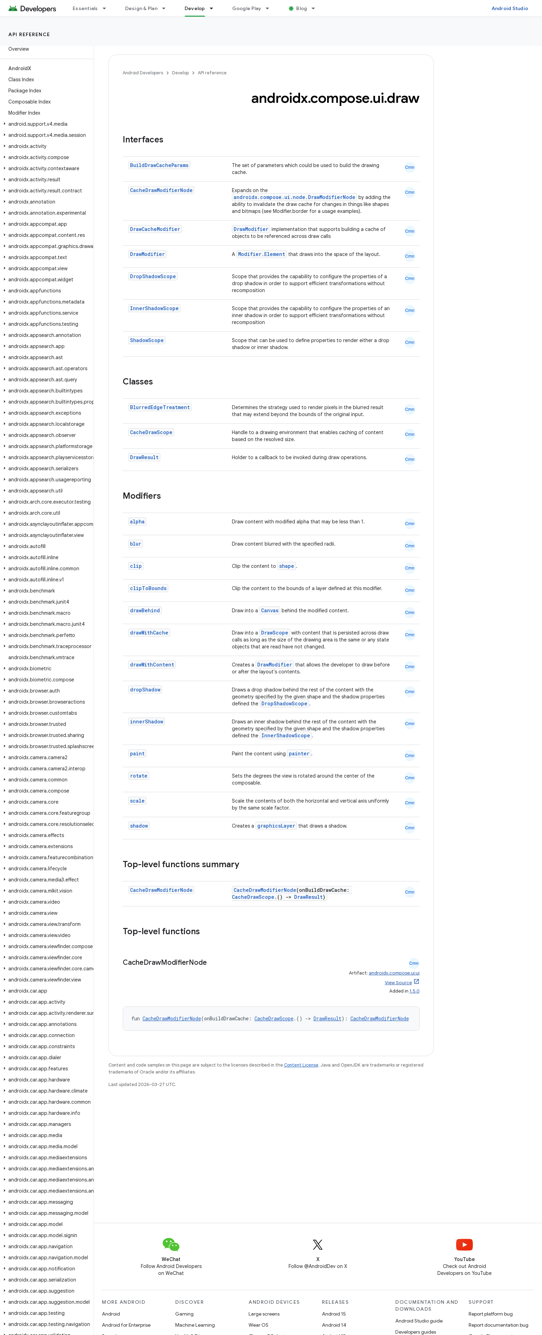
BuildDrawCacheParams (159, 165)
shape (286, 566)
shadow (139, 825)
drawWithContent (152, 664)
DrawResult (144, 457)
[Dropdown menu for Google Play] (270, 8)
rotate (138, 775)
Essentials (85, 8)
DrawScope (274, 632)
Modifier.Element (261, 254)
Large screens (264, 1314)
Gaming (184, 1314)
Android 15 (334, 1314)
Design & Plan (141, 8)
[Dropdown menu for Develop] (214, 8)
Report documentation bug (498, 1325)
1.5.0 (415, 991)
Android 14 (334, 1325)
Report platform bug (491, 1314)
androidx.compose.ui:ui (394, 973)
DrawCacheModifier (155, 229)
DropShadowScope (153, 276)
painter (299, 753)
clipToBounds (148, 588)
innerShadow (146, 721)
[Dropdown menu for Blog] (316, 8)
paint (137, 753)
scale (137, 800)
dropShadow (145, 689)
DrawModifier (251, 229)
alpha (137, 521)
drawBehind (145, 610)
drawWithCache (149, 632)
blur (135, 543)
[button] (45, 124)
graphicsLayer (276, 825)
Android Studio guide (419, 1321)
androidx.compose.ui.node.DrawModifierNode (294, 197)
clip (136, 566)
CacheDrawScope (151, 432)
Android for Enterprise (126, 1325)
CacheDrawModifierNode (161, 190)
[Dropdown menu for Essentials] (107, 8)
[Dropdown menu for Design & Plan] (166, 8)
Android (111, 1314)
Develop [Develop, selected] (195, 8)
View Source (398, 983)
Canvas (269, 610)
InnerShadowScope (154, 308)
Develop (180, 73)
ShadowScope (147, 340)
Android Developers (143, 73)
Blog (301, 8)
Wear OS (258, 1325)
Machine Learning (195, 1325)
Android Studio (510, 8)
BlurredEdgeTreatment (160, 407)
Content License (301, 1065)
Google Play (246, 8)
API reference (29, 34)
